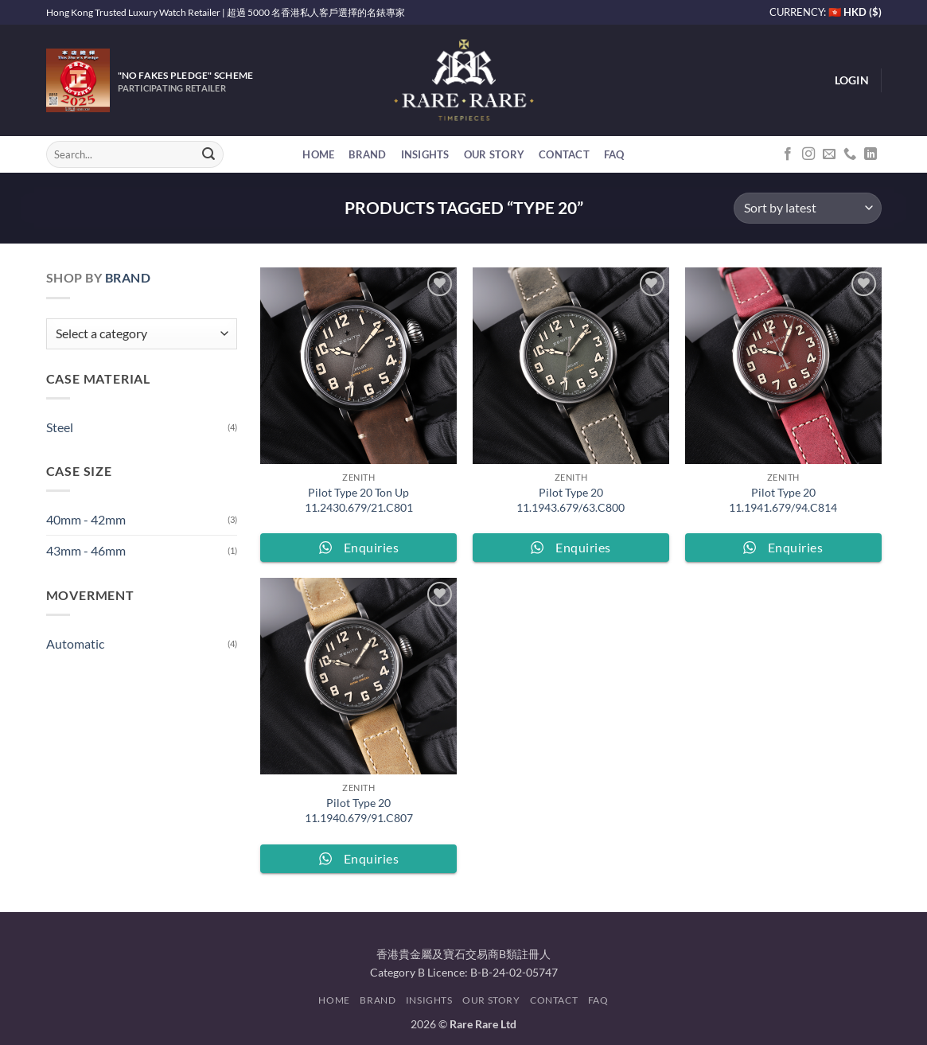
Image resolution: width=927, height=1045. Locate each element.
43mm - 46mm (86, 550)
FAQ (614, 154)
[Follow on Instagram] (808, 154)
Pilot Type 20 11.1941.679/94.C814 (783, 499)
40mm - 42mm (86, 519)
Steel (59, 427)
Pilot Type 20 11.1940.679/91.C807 (359, 810)
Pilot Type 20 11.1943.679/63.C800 (570, 499)
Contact (564, 154)
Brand (367, 154)
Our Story (494, 154)
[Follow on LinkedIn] (870, 154)
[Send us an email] (829, 154)
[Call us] (849, 154)
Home (318, 154)
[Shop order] (807, 208)
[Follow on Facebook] (787, 154)
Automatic (75, 643)
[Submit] (208, 154)
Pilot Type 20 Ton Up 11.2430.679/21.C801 (359, 499)
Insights (425, 154)
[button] (852, 80)
